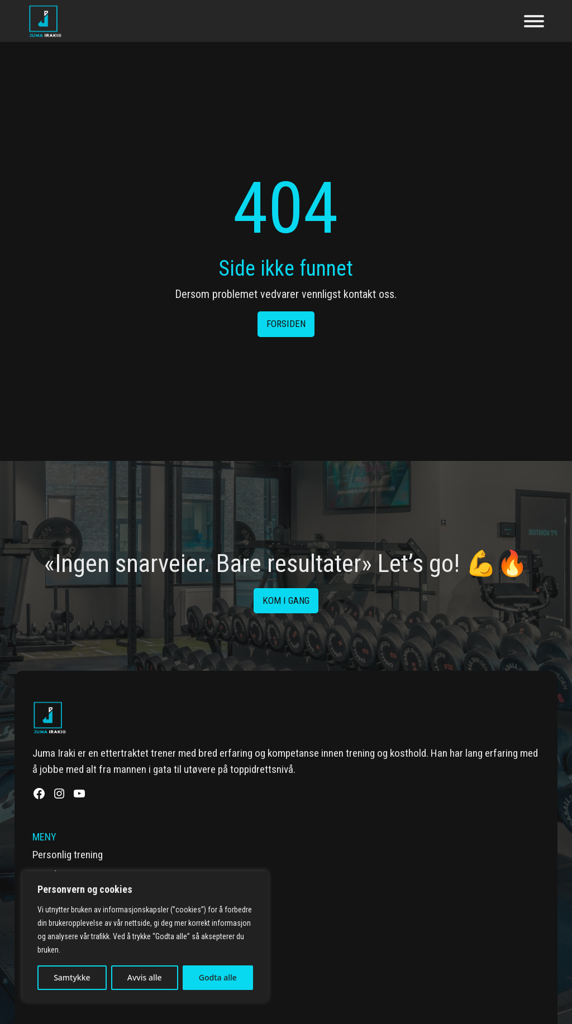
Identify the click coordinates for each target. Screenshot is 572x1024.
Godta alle (218, 977)
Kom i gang (286, 600)
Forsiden (286, 323)
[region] (145, 936)
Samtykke (72, 977)
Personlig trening (67, 854)
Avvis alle (144, 977)
